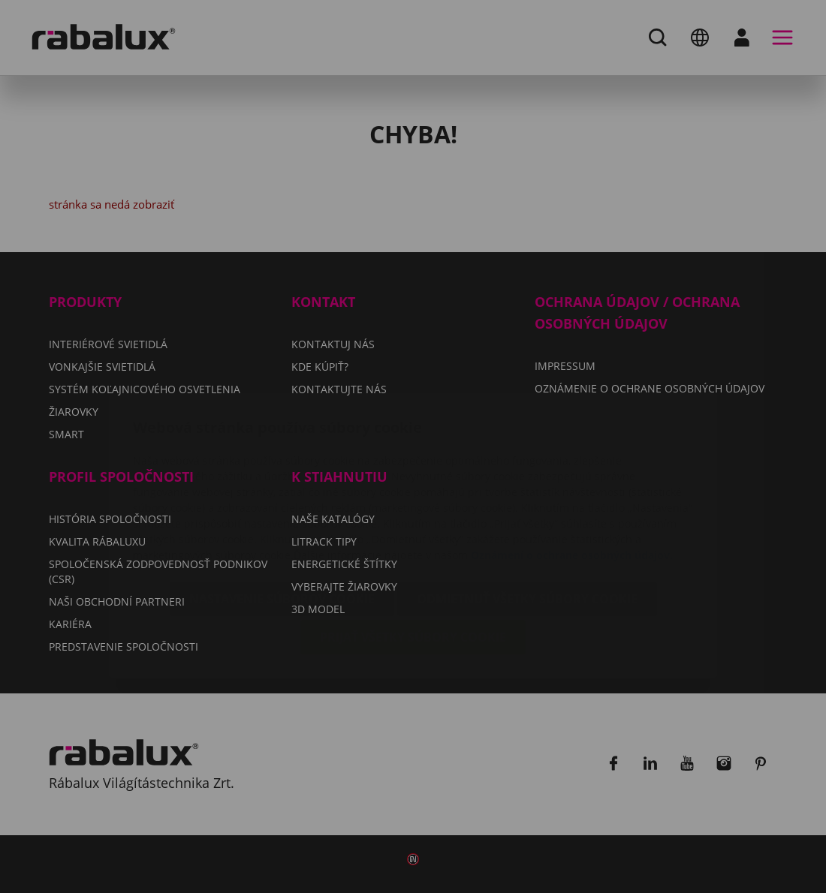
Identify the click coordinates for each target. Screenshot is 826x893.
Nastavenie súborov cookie (282, 509)
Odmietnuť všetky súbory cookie (527, 509)
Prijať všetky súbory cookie (413, 548)
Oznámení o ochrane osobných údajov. (572, 466)
